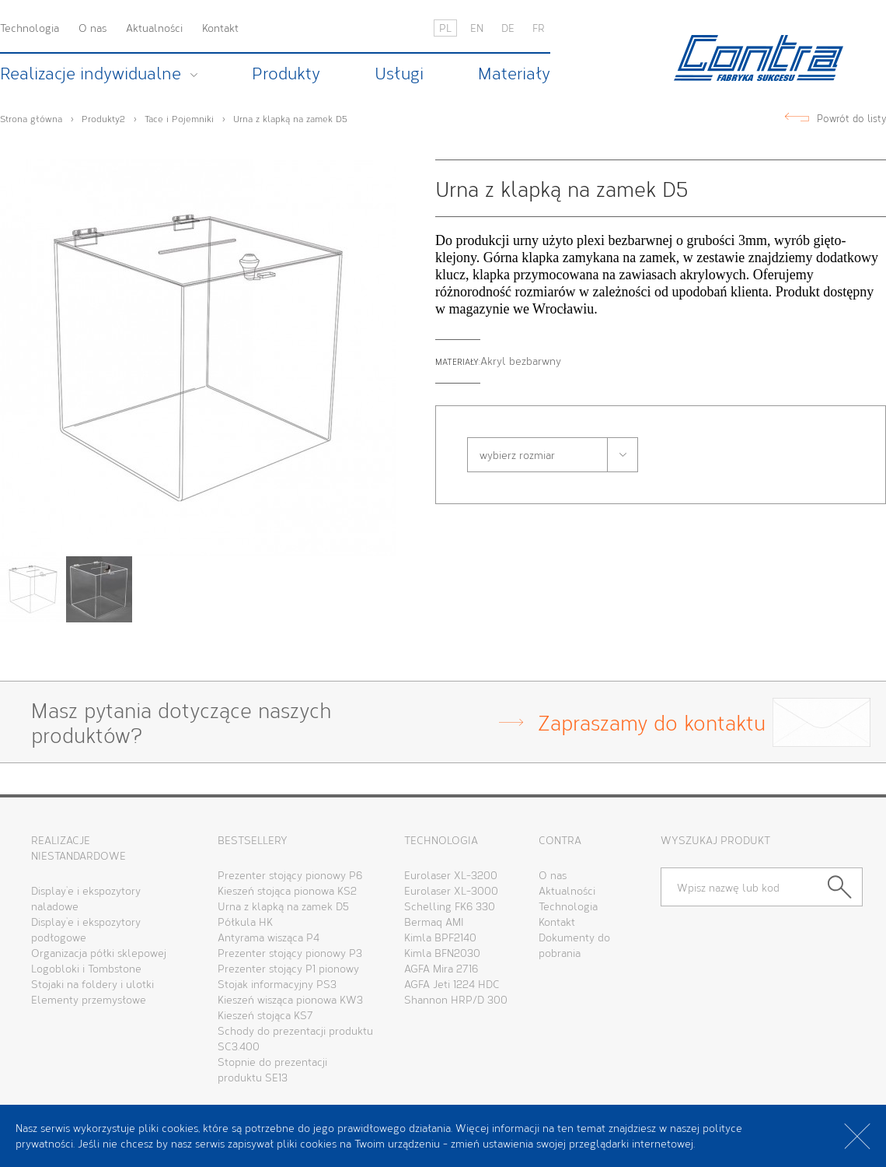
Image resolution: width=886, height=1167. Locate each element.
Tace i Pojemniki (179, 118)
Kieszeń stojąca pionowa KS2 (287, 890)
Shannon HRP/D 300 (456, 999)
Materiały (514, 73)
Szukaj (845, 886)
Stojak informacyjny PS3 (277, 983)
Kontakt (220, 27)
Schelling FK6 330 (449, 906)
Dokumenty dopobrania (574, 945)
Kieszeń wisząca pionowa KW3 (290, 999)
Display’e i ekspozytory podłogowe (86, 929)
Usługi (399, 73)
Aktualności (154, 27)
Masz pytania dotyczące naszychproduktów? (398, 722)
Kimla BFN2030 (442, 952)
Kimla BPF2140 (440, 937)
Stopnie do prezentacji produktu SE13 (272, 1069)
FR (538, 27)
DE (508, 27)
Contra (758, 58)
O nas (92, 27)
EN (476, 27)
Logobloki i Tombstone (86, 968)
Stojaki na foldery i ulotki (92, 983)
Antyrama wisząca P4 (268, 937)
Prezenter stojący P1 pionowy (288, 968)
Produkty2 (103, 118)
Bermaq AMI (434, 921)
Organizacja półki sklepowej (98, 952)
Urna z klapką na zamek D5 (290, 118)
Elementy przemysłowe (88, 999)
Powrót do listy (851, 118)
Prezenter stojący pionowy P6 (290, 874)
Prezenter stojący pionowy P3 (290, 952)
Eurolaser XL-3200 (450, 874)
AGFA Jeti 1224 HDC (452, 983)
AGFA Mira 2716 (441, 968)
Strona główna (31, 118)
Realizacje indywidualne (90, 73)
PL (445, 27)
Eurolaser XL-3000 (451, 890)
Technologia (29, 27)
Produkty (286, 73)
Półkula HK (245, 921)
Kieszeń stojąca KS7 (265, 1015)
